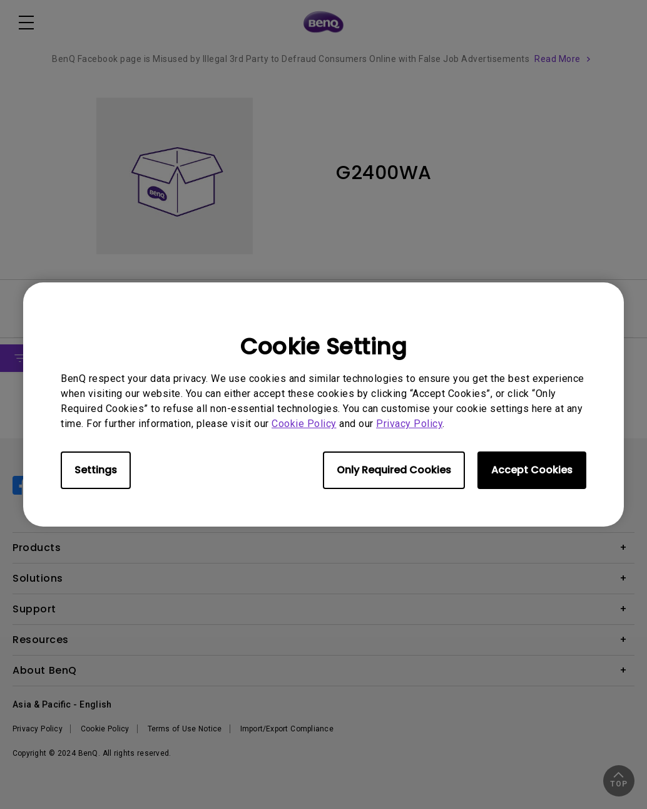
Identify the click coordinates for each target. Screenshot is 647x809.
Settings (95, 470)
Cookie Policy (304, 424)
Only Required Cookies (394, 470)
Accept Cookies (532, 470)
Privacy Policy (409, 424)
